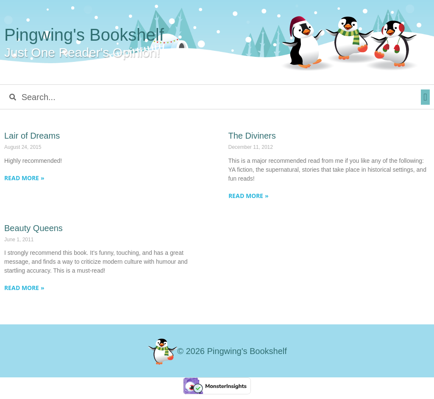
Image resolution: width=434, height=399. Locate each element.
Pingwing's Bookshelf (84, 34)
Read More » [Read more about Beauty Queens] (24, 288)
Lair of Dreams (32, 135)
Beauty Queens (33, 228)
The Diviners (252, 135)
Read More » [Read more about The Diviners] (248, 196)
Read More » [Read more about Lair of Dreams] (24, 178)
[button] (425, 97)
